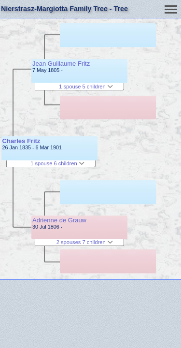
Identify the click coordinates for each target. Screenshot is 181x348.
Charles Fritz (21, 141)
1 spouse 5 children (86, 86)
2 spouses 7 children (84, 242)
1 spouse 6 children (57, 163)
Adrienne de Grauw (59, 220)
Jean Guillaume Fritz (61, 63)
